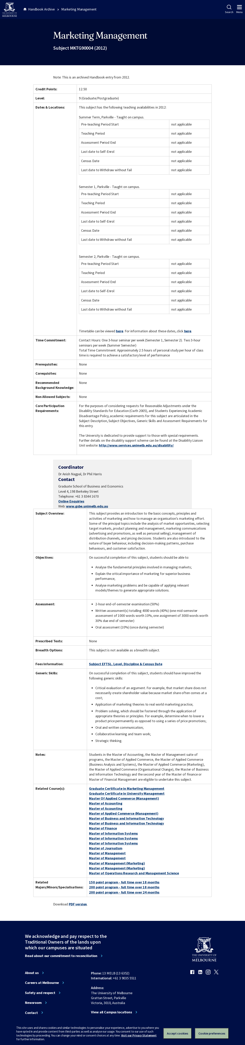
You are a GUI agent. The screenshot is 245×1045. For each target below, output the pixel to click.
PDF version (78, 904)
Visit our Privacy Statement (139, 1035)
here (119, 331)
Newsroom (33, 1003)
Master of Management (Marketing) (117, 863)
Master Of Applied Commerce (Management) (124, 798)
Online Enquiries (71, 501)
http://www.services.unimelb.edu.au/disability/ (136, 445)
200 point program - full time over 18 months (124, 887)
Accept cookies (177, 1033)
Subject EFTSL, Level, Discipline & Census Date (125, 664)
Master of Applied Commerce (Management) (123, 813)
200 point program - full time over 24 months (124, 892)
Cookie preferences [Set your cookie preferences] (211, 1033)
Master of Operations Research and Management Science (134, 873)
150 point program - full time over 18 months (124, 882)
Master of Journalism (105, 848)
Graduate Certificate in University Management (127, 793)
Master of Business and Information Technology (126, 818)
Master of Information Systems (113, 833)
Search (229, 9)
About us (32, 973)
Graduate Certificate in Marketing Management (126, 788)
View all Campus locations (111, 1012)
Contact (31, 1013)
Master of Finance (103, 828)
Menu (239, 9)
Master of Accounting (105, 803)
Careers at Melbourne (42, 983)
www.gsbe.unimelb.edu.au (87, 506)
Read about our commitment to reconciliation (61, 956)
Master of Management (107, 853)
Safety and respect (40, 993)
